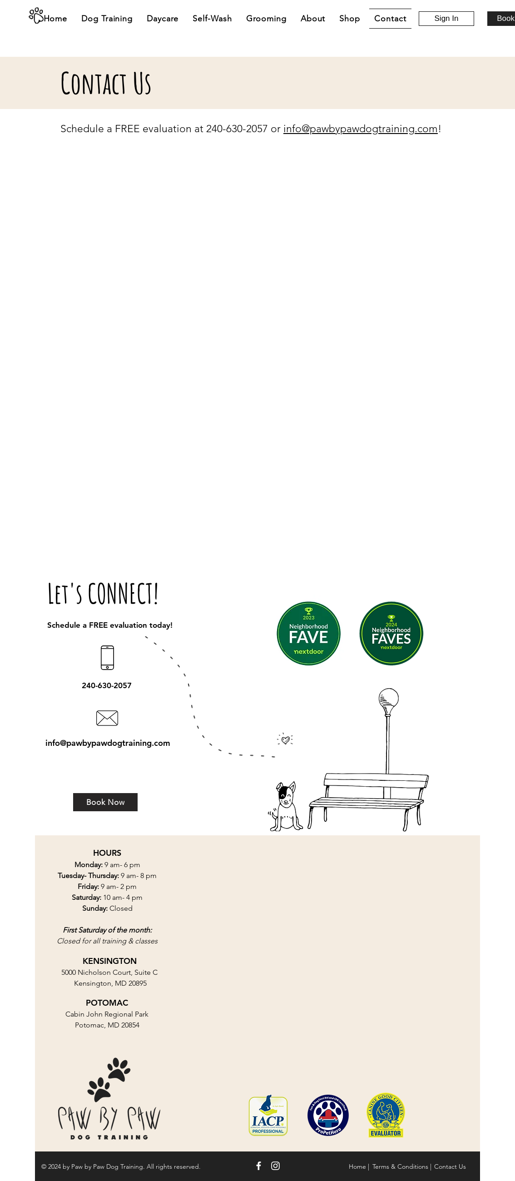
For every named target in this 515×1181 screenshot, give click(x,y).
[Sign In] (446, 18)
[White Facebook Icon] (258, 1165)
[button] (163, 19)
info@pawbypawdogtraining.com (360, 129)
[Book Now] (105, 802)
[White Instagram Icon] (275, 1165)
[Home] (36, 15)
